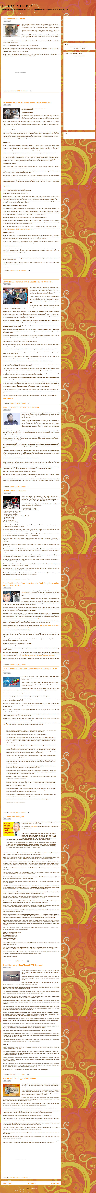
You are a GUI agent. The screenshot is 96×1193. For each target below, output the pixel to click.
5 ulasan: (23, 960)
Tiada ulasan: (24, 90)
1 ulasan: (23, 579)
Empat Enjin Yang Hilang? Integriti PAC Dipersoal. (23, 965)
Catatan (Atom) (33, 1188)
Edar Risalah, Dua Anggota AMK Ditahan (19, 1078)
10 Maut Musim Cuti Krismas (14, 491)
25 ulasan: (24, 270)
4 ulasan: (23, 403)
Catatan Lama (55, 1183)
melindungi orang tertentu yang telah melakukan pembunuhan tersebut (38, 655)
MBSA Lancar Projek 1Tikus (14, 19)
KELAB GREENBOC (16, 6)
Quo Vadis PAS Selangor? (13, 816)
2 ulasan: (23, 812)
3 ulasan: (23, 486)
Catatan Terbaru (7, 1183)
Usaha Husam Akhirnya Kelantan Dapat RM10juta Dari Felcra (27, 282)
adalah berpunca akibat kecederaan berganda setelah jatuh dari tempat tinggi (21, 618)
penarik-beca (34, 826)
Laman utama (32, 1183)
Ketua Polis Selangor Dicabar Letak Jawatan (21, 407)
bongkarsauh (6, 724)
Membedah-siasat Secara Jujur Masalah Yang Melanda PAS (27, 102)
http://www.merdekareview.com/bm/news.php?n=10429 (20, 229)
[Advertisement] (31, 96)
